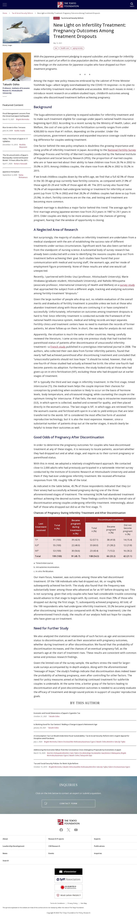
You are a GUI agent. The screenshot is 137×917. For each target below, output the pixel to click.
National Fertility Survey (122, 150)
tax (56, 48)
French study (58, 346)
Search (6, 860)
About (5, 839)
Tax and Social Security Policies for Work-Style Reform (85, 764)
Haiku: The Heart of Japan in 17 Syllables (17, 143)
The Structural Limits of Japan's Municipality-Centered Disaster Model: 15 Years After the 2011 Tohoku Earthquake (17, 159)
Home (5, 13)
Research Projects (56, 839)
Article (56, 18)
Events (51, 853)
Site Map (84, 903)
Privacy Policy (73, 903)
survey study (127, 285)
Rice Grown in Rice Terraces (17, 129)
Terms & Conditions (57, 903)
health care (65, 48)
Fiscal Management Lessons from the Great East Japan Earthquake (17, 116)
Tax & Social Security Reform (22, 13)
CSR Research (54, 846)
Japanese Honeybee (17, 173)
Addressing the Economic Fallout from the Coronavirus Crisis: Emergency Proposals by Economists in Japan (85, 753)
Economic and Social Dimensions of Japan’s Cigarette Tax (85, 714)
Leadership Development (13, 846)
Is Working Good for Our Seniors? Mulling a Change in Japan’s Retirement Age (85, 726)
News (5, 853)
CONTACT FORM (68, 803)
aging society (78, 48)
